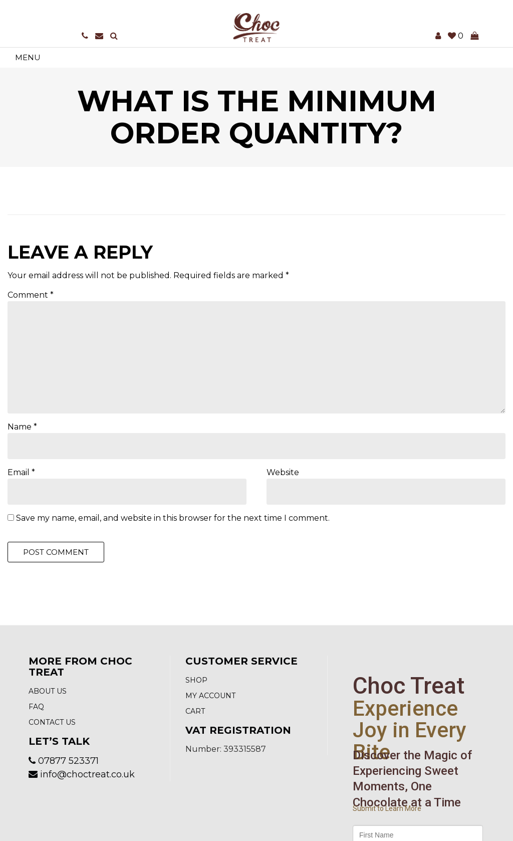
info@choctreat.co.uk (87, 774)
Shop (196, 680)
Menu (28, 57)
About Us (48, 691)
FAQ (36, 706)
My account (210, 695)
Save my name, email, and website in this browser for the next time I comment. (173, 518)
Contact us (52, 722)
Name (22, 427)
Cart (195, 711)
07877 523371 (68, 760)
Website (283, 472)
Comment (31, 295)
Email (21, 472)
